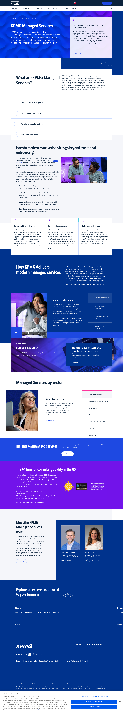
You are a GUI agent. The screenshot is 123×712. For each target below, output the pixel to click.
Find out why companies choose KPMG (30, 503)
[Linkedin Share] (29, 654)
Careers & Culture (70, 9)
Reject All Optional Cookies (94, 701)
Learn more (48, 421)
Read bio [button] (69, 561)
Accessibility (33, 662)
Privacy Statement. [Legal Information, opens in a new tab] (42, 710)
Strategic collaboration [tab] (101, 298)
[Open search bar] (108, 9)
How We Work (52, 9)
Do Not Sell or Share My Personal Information (72, 662)
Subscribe (98, 3)
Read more (75, 363)
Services (26, 9)
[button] (75, 3)
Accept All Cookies (94, 706)
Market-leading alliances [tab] (97, 328)
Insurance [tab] (92, 429)
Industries (38, 9)
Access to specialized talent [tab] (99, 318)
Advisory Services (33, 18)
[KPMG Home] (15, 3)
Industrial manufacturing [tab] (97, 422)
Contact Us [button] (21, 562)
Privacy (24, 662)
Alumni (87, 3)
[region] (61, 701)
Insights (14, 9)
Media (92, 3)
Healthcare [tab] (92, 415)
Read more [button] (67, 454)
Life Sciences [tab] (93, 436)
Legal (18, 662)
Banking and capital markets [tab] (98, 402)
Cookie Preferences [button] (46, 662)
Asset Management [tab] (95, 395)
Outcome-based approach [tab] (98, 308)
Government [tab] (93, 409)
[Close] (120, 701)
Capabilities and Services (18, 18)
